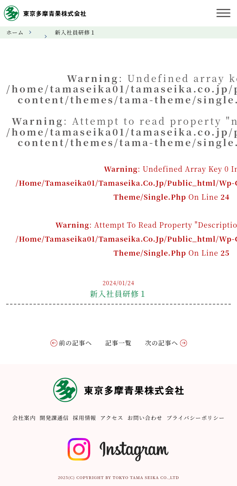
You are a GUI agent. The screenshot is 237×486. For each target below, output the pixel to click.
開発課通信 (54, 418)
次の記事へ (161, 342)
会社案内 (24, 418)
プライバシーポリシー (195, 418)
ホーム (15, 32)
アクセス (111, 418)
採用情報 (84, 418)
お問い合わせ (145, 418)
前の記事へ (75, 342)
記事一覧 (118, 342)
